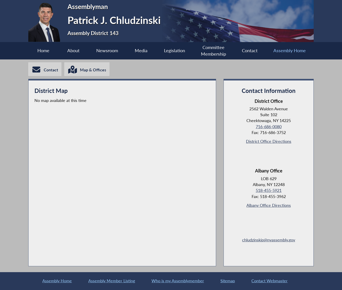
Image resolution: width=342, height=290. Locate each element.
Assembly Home (289, 50)
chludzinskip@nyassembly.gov (268, 240)
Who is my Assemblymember (178, 280)
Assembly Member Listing (111, 280)
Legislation (174, 50)
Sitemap (227, 280)
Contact (250, 50)
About (73, 50)
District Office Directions (268, 141)
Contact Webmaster (269, 280)
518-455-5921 (269, 190)
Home (43, 50)
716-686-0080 (269, 126)
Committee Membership (213, 51)
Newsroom (107, 50)
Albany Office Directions (268, 205)
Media (141, 50)
